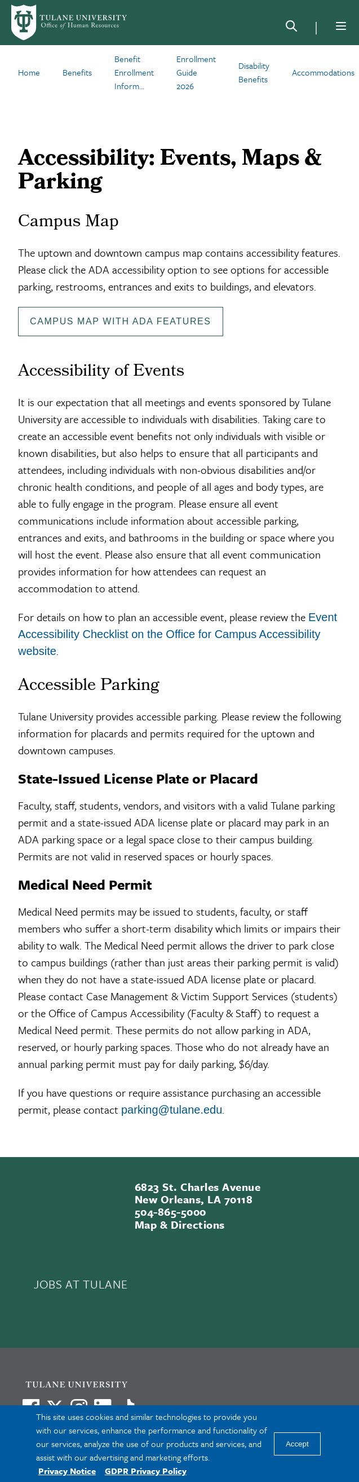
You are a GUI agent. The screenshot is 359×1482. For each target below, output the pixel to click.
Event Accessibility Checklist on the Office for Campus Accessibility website (177, 634)
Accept (297, 1444)
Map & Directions (180, 1224)
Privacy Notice (67, 1471)
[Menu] (341, 26)
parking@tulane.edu (171, 1109)
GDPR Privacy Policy (146, 1471)
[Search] (291, 28)
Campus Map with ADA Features (120, 321)
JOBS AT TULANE (80, 1284)
